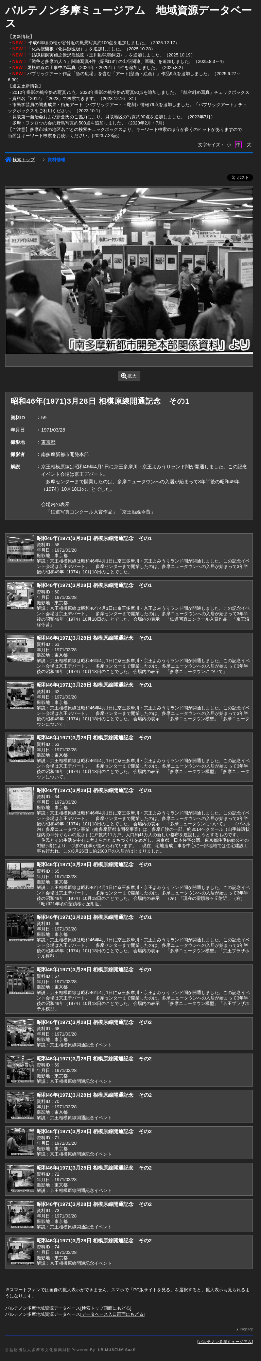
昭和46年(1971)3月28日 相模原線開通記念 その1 (94, 538)
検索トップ (20, 159)
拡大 (129, 376)
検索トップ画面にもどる (106, 1308)
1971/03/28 (53, 430)
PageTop (246, 1329)
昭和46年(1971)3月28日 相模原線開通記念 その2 (94, 1022)
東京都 (48, 442)
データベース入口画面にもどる (112, 1314)
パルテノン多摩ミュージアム (225, 1342)
